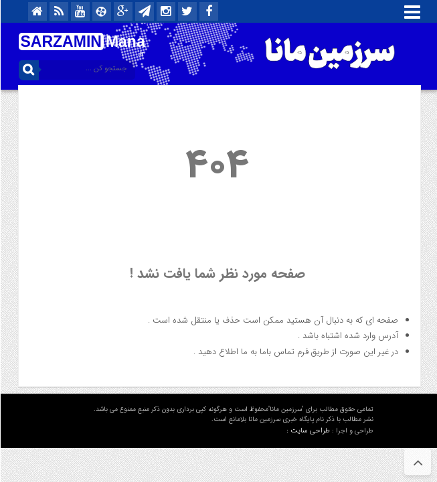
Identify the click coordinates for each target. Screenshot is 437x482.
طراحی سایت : (307, 430)
